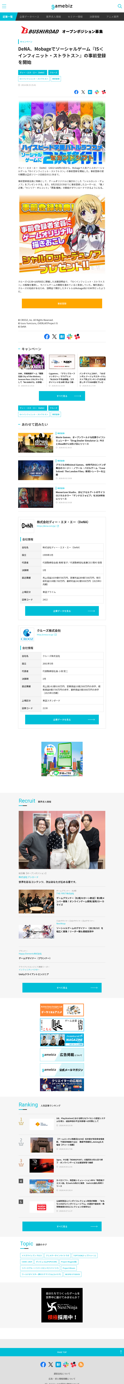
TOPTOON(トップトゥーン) (84, 1255)
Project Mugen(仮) (69, 1261)
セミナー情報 (75, 16)
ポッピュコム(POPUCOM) (46, 1261)
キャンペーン (26, 41)
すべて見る (62, 396)
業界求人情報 (53, 16)
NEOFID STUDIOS (72, 1274)
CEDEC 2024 (27, 1261)
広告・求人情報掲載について (62, 1378)
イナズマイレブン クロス (32, 1255)
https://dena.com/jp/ (48, 526)
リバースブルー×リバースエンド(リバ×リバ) (40, 1268)
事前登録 (55, 78)
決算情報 (94, 16)
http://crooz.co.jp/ (47, 634)
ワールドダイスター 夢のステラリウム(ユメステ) (41, 1274)
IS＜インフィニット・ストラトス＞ (34, 78)
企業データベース (29, 16)
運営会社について (62, 1373)
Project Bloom (69, 1268)
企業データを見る (62, 611)
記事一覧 (8, 16)
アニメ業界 (112, 16)
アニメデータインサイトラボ (57, 1255)
